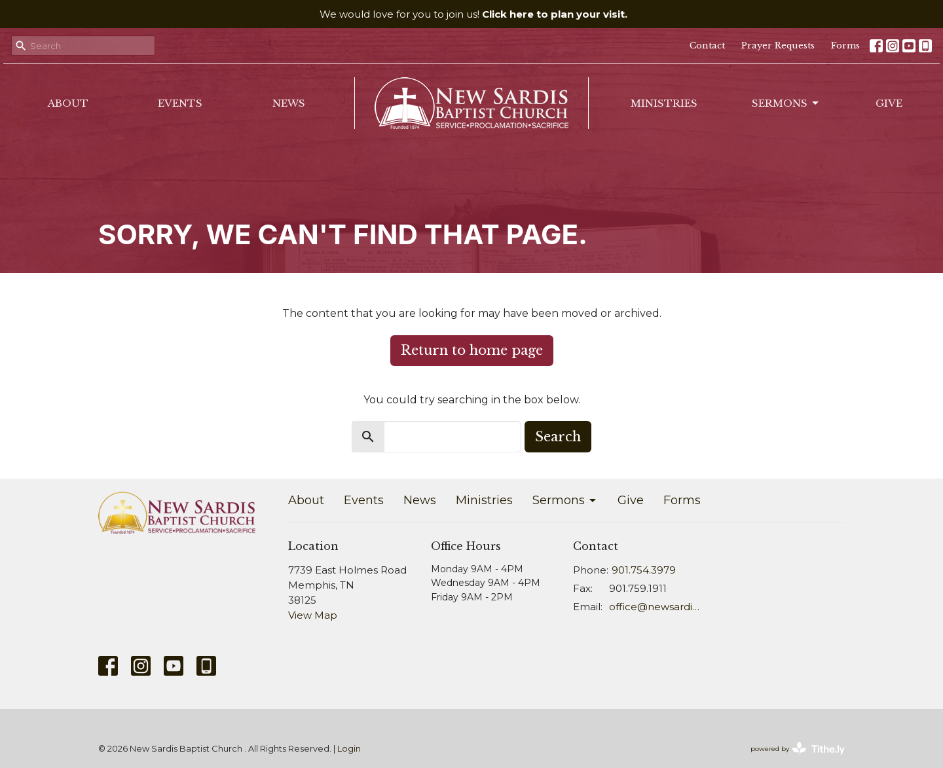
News (288, 103)
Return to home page (472, 350)
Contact (707, 45)
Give (889, 103)
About (68, 103)
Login (349, 749)
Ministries (664, 103)
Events (180, 103)
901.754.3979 (644, 570)
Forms (845, 45)
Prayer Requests (778, 45)
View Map (312, 615)
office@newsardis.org (656, 606)
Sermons (786, 103)
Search (558, 437)
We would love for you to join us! (473, 14)
